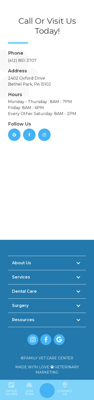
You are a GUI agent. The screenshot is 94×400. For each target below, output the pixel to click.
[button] (6, 15)
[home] (47, 15)
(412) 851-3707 (22, 60)
